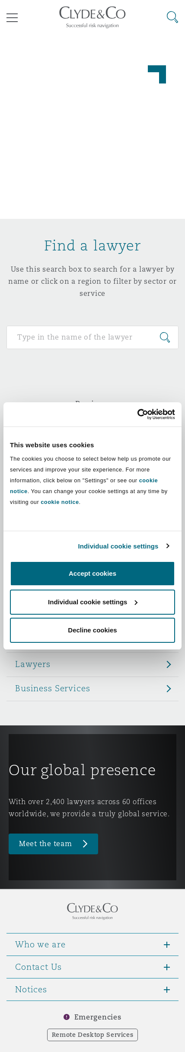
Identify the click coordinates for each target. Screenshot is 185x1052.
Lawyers (33, 664)
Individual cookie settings (118, 546)
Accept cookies (92, 573)
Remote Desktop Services (93, 1035)
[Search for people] (92, 337)
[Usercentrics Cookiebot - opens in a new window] (137, 414)
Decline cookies (92, 630)
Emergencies (97, 1017)
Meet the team (45, 843)
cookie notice (60, 502)
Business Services (52, 688)
